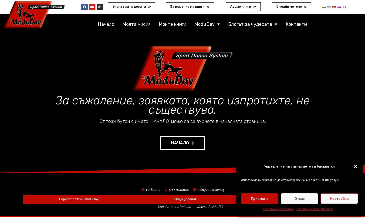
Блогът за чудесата (252, 25)
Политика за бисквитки (278, 209)
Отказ (299, 199)
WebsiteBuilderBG (211, 208)
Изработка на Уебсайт (175, 208)
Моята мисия (136, 25)
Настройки (339, 199)
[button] (355, 166)
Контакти (296, 25)
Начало (106, 25)
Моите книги (172, 25)
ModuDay (207, 25)
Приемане (259, 199)
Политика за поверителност (314, 209)
